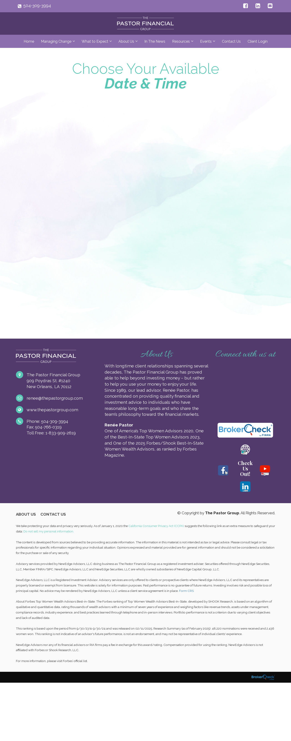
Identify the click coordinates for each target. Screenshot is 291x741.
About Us (126, 41)
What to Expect (95, 41)
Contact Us (231, 41)
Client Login (258, 41)
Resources (181, 41)
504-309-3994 (37, 5)
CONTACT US (53, 514)
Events (206, 41)
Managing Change (56, 41)
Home (29, 41)
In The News (154, 41)
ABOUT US (26, 514)
